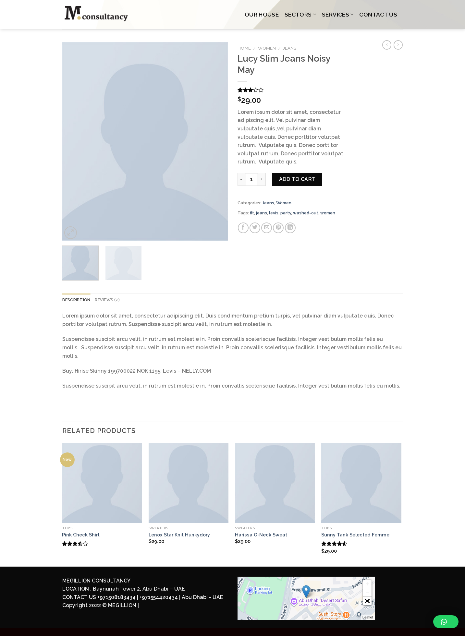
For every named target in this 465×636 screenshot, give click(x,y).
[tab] (76, 300)
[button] (367, 601)
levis (273, 212)
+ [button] (367, 584)
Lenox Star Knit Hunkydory (179, 534)
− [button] (367, 592)
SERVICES (337, 14)
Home (244, 48)
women (327, 212)
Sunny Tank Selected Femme (355, 534)
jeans (261, 212)
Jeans (289, 48)
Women (267, 48)
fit (252, 212)
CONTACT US (378, 14)
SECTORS (300, 14)
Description (76, 299)
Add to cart (297, 179)
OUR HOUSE (262, 14)
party (285, 212)
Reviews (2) (107, 299)
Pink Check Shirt (81, 534)
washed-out (305, 212)
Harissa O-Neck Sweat (261, 534)
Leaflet (367, 617)
